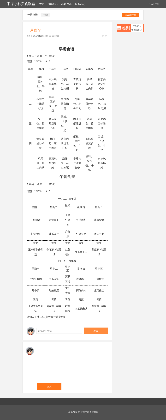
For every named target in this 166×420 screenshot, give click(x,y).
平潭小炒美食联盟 (21, 4)
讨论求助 (37, 36)
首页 (41, 4)
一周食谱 (32, 14)
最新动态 (80, 4)
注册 (157, 4)
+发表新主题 (130, 15)
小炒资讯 (66, 4)
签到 (126, 28)
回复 (49, 386)
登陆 (150, 4)
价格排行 (53, 4)
